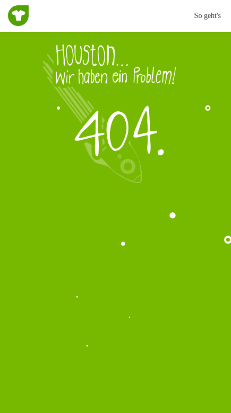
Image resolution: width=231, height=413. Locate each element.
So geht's (207, 16)
